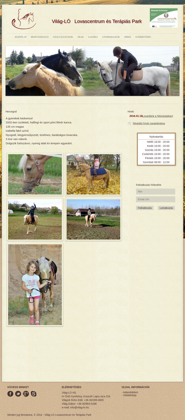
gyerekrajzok (111, 37)
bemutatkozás (40, 37)
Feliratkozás (145, 207)
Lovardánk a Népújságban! (157, 116)
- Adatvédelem (130, 392)
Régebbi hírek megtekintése (149, 123)
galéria (93, 37)
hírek (127, 37)
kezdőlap (20, 37)
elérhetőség (143, 37)
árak (80, 37)
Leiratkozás (166, 207)
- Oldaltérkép (129, 395)
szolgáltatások (63, 37)
